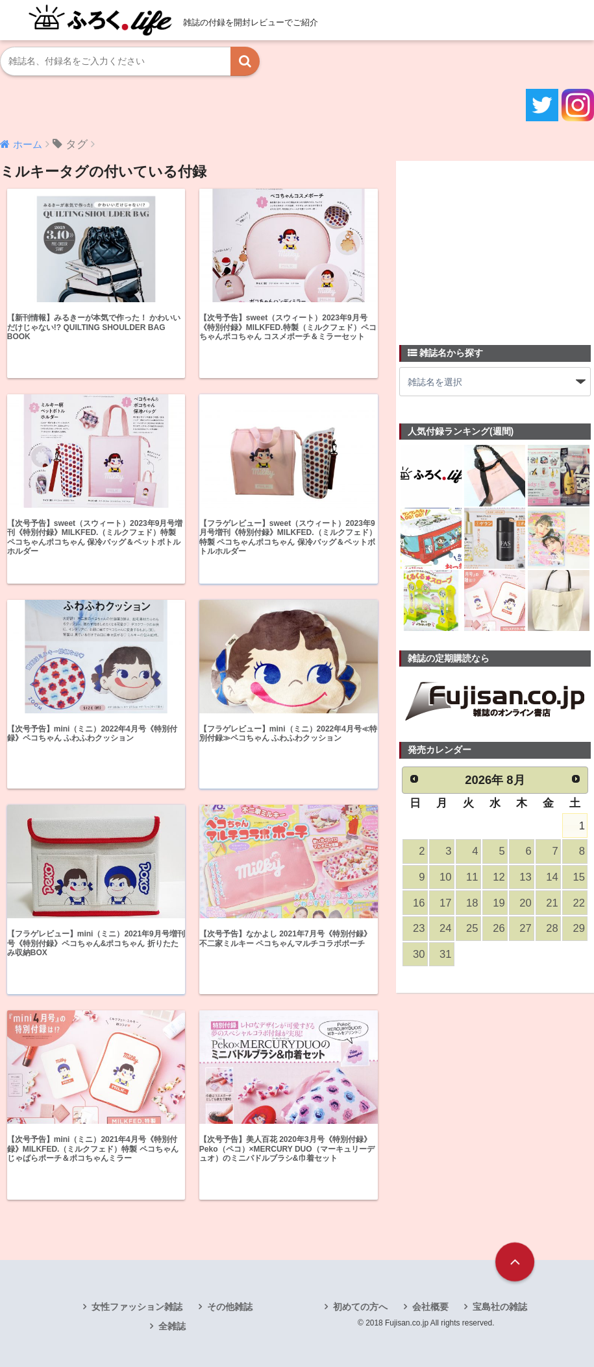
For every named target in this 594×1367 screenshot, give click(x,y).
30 (419, 954)
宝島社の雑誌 (500, 1307)
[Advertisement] (496, 245)
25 (472, 928)
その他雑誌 (230, 1307)
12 (498, 877)
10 (445, 877)
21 (552, 903)
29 (578, 928)
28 (552, 928)
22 (578, 903)
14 (552, 877)
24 (445, 928)
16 (419, 903)
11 (472, 877)
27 (525, 928)
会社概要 (430, 1307)
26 (498, 928)
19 (498, 903)
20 (525, 903)
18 (472, 903)
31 (445, 954)
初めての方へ (360, 1307)
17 (445, 903)
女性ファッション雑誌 (137, 1307)
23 (419, 928)
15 (578, 877)
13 (525, 877)
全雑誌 (172, 1326)
